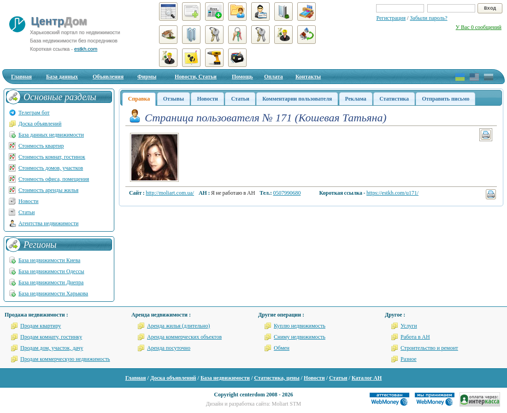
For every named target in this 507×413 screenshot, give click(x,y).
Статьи (240, 99)
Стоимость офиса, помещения (53, 179)
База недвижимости (225, 378)
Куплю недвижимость (299, 326)
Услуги (409, 326)
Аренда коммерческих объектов (184, 337)
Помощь (242, 76)
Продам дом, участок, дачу (51, 348)
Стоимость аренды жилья (48, 190)
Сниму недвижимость (299, 337)
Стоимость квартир (41, 146)
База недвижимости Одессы (51, 271)
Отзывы (173, 99)
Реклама (355, 99)
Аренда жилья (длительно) (178, 326)
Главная (21, 76)
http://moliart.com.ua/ (170, 193)
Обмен (281, 348)
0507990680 (287, 193)
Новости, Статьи (196, 76)
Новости (207, 99)
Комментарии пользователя (297, 99)
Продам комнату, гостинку (51, 337)
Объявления (108, 76)
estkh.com (85, 49)
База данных (62, 76)
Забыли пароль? (428, 18)
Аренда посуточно (168, 348)
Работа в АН (415, 337)
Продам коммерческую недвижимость (65, 359)
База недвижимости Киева (49, 260)
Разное (409, 359)
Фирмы (146, 76)
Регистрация (391, 18)
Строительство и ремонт (429, 348)
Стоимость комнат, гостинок (51, 157)
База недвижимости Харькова (53, 293)
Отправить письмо (445, 99)
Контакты (308, 76)
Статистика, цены (276, 378)
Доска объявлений (39, 123)
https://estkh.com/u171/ (392, 193)
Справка (139, 99)
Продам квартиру (40, 326)
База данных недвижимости (51, 135)
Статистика (394, 99)
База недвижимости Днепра (50, 282)
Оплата (273, 76)
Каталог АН (367, 378)
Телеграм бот (34, 112)
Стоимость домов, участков (50, 168)
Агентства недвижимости (48, 223)
